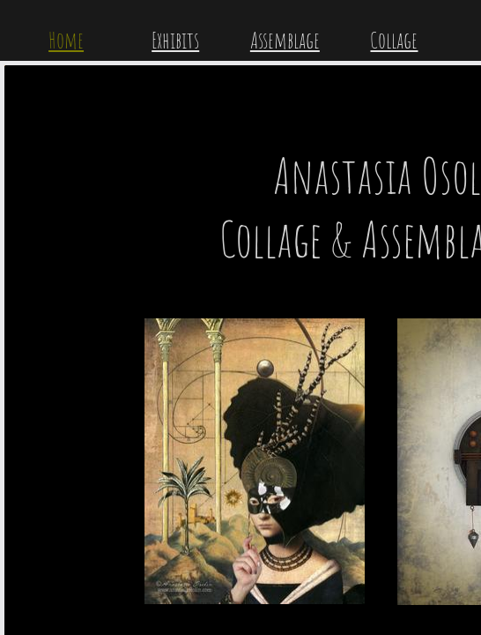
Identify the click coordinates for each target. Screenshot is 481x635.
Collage (394, 40)
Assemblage (285, 40)
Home (66, 40)
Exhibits (175, 40)
